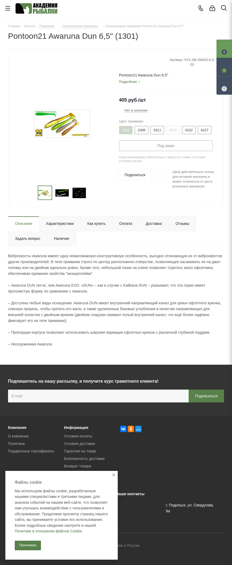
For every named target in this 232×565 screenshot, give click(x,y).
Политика (16, 443)
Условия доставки (79, 443)
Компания (17, 427)
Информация (76, 427)
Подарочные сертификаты (31, 451)
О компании (18, 436)
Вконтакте (193, 546)
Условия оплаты (78, 436)
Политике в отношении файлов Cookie (48, 531)
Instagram (220, 546)
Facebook (206, 546)
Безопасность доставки (84, 458)
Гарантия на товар (80, 451)
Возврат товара (77, 466)
